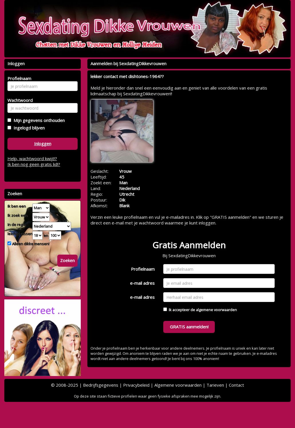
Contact (236, 385)
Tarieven (215, 385)
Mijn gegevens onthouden (38, 120)
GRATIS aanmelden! (189, 327)
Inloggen (42, 143)
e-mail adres (142, 283)
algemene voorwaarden (216, 309)
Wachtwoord (18, 100)
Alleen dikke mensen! (30, 243)
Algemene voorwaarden (178, 385)
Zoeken (67, 260)
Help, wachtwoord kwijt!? (32, 158)
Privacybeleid (136, 385)
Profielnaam (143, 269)
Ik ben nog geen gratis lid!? (33, 164)
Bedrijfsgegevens (100, 385)
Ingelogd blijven (28, 128)
